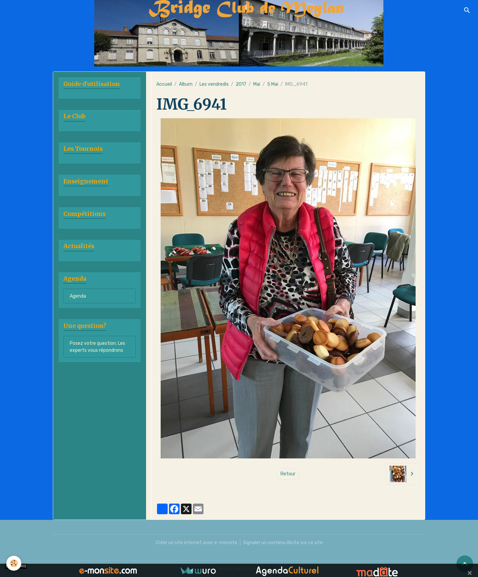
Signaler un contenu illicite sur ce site (283, 542)
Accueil (164, 84)
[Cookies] (14, 563)
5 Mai (272, 84)
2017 (241, 84)
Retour (287, 474)
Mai (256, 84)
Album (186, 84)
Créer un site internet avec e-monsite (196, 542)
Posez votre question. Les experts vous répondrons (97, 346)
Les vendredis (214, 84)
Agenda (78, 296)
